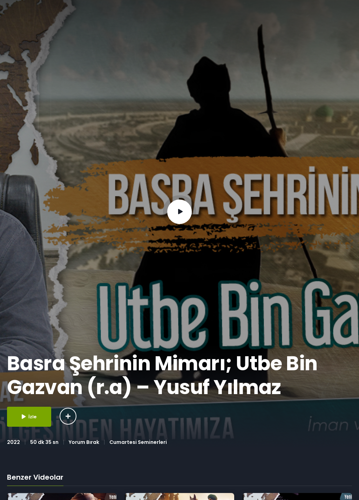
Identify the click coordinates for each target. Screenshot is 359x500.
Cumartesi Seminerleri (138, 442)
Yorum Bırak (84, 442)
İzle (29, 416)
